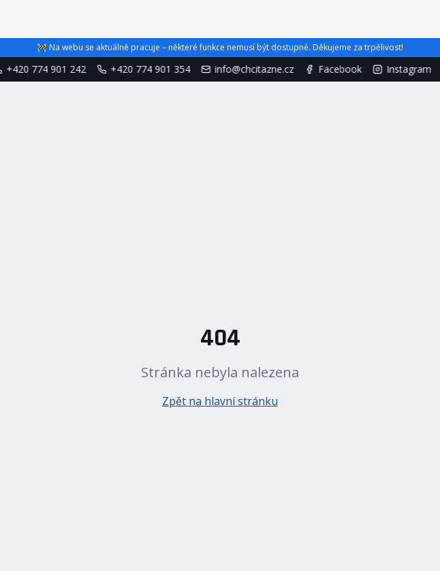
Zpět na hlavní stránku (220, 401)
